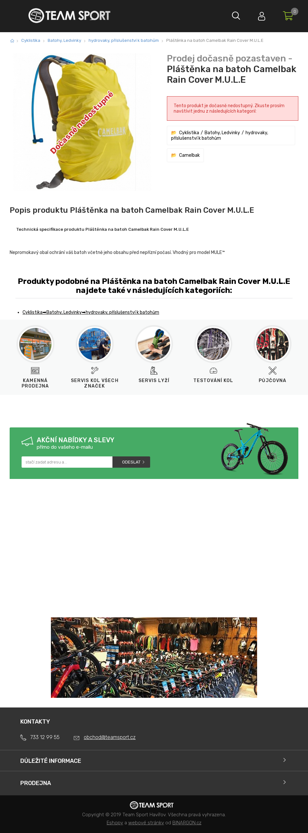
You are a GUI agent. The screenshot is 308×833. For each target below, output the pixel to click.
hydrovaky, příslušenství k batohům (124, 40)
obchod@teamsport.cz (110, 737)
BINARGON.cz (186, 823)
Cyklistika (30, 40)
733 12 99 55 (45, 737)
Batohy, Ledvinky (64, 40)
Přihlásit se (261, 14)
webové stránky (146, 823)
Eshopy (115, 823)
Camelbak (189, 155)
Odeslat (131, 462)
